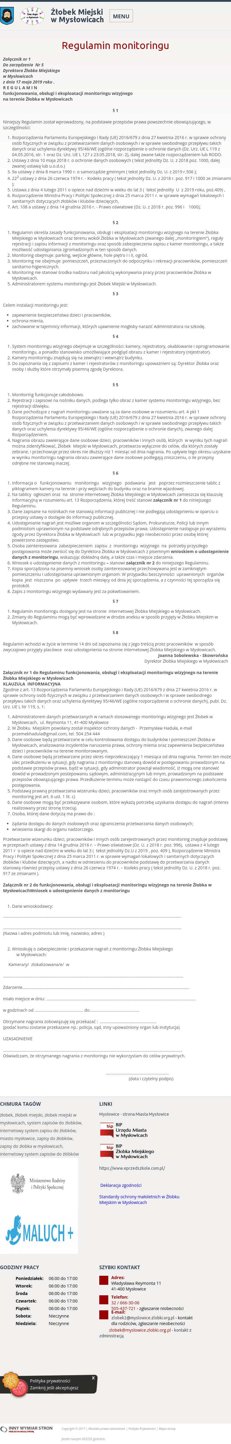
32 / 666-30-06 (125, 1303)
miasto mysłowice (17, 1138)
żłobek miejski (28, 1115)
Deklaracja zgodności (121, 1185)
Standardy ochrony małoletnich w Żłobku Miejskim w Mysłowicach (139, 1199)
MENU (121, 16)
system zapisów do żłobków (54, 1123)
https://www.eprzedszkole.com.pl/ (132, 1168)
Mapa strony (167, 1429)
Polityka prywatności (50, 1381)
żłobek (6, 1115)
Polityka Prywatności (142, 1429)
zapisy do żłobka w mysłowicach (31, 1146)
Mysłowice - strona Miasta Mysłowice (134, 1114)
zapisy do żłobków (54, 1138)
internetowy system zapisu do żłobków (38, 1130)
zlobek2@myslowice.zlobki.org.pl (142, 1317)
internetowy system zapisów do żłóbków (39, 1154)
